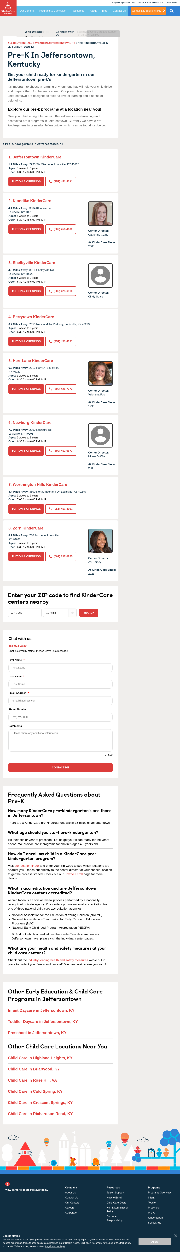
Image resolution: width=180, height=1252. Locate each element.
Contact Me (60, 767)
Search (88, 612)
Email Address (60, 698)
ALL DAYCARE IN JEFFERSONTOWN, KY (51, 43)
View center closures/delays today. (26, 1189)
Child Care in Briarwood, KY (34, 1069)
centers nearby (146, 11)
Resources (78, 10)
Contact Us (119, 10)
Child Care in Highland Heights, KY (40, 1058)
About (93, 10)
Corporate (71, 1212)
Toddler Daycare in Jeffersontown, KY (43, 1021)
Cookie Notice (72, 1243)
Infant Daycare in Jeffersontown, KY (41, 1010)
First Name (60, 665)
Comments (15, 726)
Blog (104, 10)
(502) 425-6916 (60, 291)
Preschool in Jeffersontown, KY (37, 1033)
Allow (154, 1241)
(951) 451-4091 (60, 181)
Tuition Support (115, 1192)
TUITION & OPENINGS (26, 181)
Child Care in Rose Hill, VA (32, 1080)
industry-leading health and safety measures (58, 960)
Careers (69, 1207)
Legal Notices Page (55, 1246)
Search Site (171, 12)
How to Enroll (73, 874)
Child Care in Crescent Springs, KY (40, 1102)
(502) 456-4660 (60, 229)
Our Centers (27, 10)
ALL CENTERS (16, 43)
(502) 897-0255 (60, 556)
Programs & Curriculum (52, 10)
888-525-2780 (17, 645)
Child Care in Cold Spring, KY (35, 1091)
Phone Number (60, 715)
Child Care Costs (116, 1202)
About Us (70, 1192)
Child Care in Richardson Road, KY (40, 1114)
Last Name (60, 682)
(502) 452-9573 (60, 450)
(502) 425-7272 (60, 388)
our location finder (27, 865)
